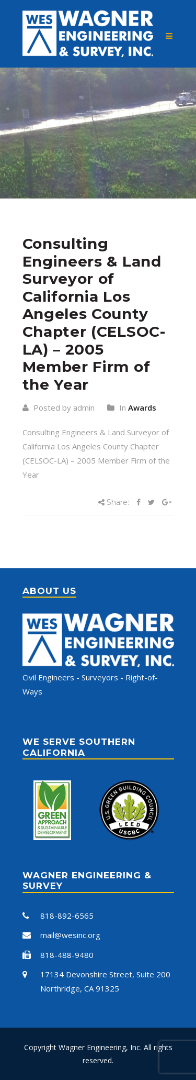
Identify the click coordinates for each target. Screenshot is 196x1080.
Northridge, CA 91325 (79, 988)
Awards (142, 407)
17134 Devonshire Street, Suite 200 (105, 974)
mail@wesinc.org (70, 935)
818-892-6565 (67, 915)
